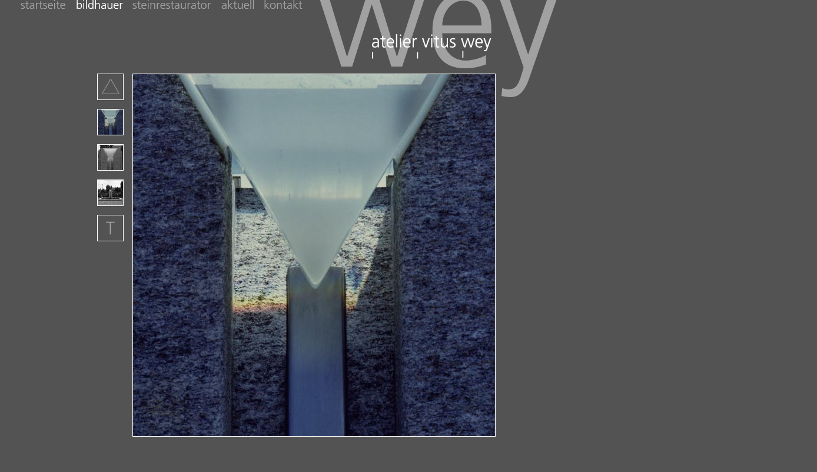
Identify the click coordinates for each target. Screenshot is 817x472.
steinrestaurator (176, 6)
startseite (48, 6)
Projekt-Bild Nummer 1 (110, 122)
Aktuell (242, 6)
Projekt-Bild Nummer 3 (110, 157)
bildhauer (104, 6)
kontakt (284, 6)
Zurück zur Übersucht (110, 86)
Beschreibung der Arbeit (110, 228)
